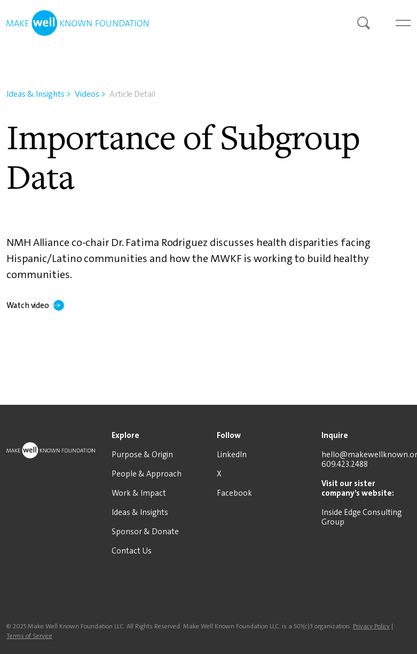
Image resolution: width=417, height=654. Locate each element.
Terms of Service (29, 636)
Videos (90, 93)
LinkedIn (232, 454)
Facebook (234, 493)
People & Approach (147, 473)
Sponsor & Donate (145, 531)
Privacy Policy (371, 626)
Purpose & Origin (142, 454)
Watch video (35, 305)
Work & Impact (139, 493)
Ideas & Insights (38, 93)
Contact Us (132, 550)
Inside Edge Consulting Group (361, 517)
